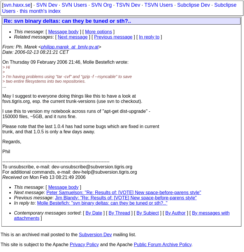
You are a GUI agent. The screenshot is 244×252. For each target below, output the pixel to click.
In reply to (149, 36)
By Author (175, 212)
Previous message (113, 36)
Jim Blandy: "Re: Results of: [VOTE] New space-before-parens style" (126, 197)
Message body (63, 31)
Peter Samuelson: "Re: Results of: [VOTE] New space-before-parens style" (123, 192)
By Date (93, 212)
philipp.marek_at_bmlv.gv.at (70, 46)
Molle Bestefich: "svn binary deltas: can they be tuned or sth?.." (102, 203)
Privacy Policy (84, 244)
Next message (72, 36)
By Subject (147, 212)
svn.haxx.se (17, 5)
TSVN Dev (128, 5)
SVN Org (101, 5)
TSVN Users (158, 5)
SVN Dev (46, 5)
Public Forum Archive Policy (162, 244)
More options (98, 31)
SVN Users (74, 5)
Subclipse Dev (193, 5)
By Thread (119, 212)
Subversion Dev (95, 234)
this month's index (40, 11)
